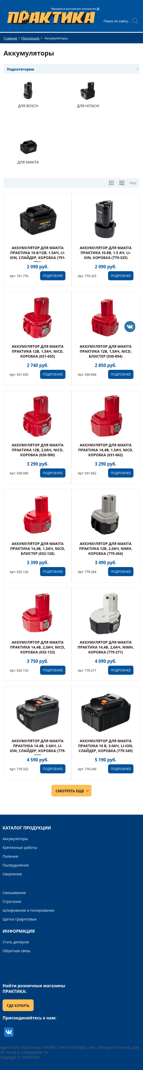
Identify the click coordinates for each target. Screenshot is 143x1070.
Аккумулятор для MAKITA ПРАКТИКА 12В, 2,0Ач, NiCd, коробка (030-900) (37, 449)
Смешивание (14, 892)
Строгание (12, 901)
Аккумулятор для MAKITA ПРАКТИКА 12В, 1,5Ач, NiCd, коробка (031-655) (37, 351)
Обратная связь (17, 950)
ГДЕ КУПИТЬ (18, 1005)
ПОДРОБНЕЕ (53, 275)
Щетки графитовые (20, 919)
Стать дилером (16, 941)
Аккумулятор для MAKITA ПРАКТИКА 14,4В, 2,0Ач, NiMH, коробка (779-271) (106, 647)
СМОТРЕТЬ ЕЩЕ (70, 790)
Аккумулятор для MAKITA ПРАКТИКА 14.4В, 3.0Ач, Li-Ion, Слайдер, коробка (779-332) (38, 748)
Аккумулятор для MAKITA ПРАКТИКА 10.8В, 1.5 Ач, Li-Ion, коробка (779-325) (105, 252)
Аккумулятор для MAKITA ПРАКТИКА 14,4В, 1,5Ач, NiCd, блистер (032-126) (37, 548)
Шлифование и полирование (28, 910)
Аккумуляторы (15, 838)
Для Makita (28, 162)
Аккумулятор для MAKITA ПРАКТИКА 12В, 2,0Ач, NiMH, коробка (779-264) (105, 548)
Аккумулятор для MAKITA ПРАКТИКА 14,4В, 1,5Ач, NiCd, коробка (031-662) (105, 449)
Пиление (10, 856)
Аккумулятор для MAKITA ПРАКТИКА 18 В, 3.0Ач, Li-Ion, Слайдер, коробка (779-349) (105, 745)
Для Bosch (28, 105)
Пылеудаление (16, 865)
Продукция (30, 38)
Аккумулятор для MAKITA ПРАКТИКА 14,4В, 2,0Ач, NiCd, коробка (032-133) (37, 647)
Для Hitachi (88, 105)
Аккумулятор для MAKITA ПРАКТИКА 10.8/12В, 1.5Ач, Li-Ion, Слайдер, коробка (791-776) (38, 255)
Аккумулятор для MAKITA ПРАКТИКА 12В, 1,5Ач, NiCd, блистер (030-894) (105, 351)
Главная (11, 38)
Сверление (12, 873)
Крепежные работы (20, 847)
